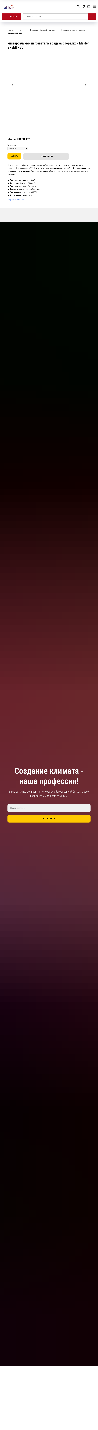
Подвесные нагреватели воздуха (72, 30)
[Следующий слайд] (86, 85)
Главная (10, 30)
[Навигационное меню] (94, 7)
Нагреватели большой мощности (42, 30)
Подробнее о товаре (15, 199)
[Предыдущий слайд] (12, 85)
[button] (78, 6)
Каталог (22, 30)
